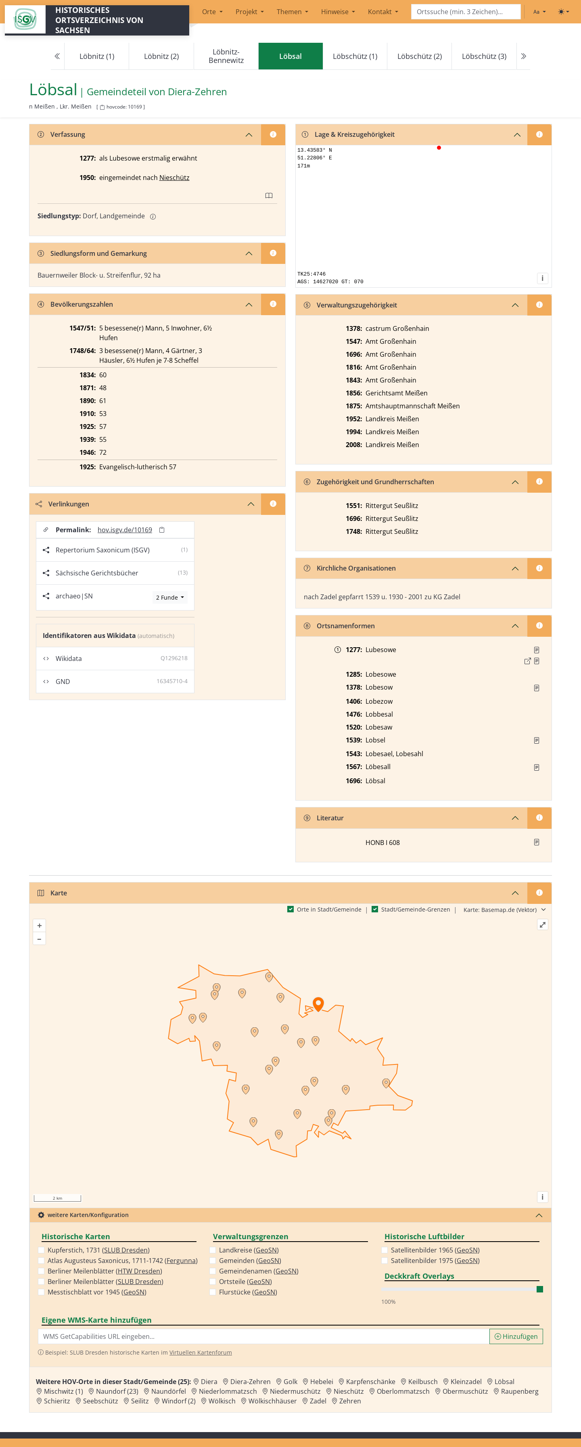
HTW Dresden (139, 1271)
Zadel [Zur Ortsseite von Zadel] (318, 1401)
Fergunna (181, 1260)
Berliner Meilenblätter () (105, 1271)
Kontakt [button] (380, 11)
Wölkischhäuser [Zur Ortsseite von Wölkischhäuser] (273, 1401)
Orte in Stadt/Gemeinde (329, 909)
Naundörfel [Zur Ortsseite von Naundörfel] (168, 1391)
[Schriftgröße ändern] (539, 11)
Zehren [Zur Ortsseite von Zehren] (350, 1401)
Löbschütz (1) (355, 56)
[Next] (523, 56)
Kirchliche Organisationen (350, 568)
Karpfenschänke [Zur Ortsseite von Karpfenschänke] (370, 1381)
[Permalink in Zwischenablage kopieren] (162, 529)
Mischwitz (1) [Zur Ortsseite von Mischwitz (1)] (63, 1391)
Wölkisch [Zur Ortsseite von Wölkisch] (222, 1401)
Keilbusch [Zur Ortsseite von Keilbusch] (423, 1381)
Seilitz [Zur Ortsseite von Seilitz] (140, 1401)
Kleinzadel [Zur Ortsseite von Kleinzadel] (466, 1381)
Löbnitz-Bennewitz (226, 56)
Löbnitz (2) (161, 56)
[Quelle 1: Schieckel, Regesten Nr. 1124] (536, 650)
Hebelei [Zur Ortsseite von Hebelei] (321, 1381)
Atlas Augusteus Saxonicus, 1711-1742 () (123, 1260)
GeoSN (133, 1292)
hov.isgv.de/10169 (125, 529)
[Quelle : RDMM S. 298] (536, 688)
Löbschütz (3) (484, 56)
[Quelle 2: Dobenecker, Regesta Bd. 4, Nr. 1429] (536, 661)
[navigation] (290, 56)
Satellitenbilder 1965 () (435, 1250)
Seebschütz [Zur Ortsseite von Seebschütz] (100, 1401)
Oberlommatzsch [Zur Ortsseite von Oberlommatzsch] (403, 1391)
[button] (536, 650)
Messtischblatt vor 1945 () (97, 1292)
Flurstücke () (248, 1292)
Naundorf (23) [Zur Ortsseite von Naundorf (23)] (117, 1391)
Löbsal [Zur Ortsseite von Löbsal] (504, 1381)
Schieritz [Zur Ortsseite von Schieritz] (57, 1401)
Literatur (324, 817)
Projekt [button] (247, 11)
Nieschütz (174, 177)
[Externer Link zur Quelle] (527, 661)
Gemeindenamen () (259, 1271)
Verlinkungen (62, 504)
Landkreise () (249, 1250)
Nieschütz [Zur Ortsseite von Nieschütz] (349, 1391)
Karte (52, 893)
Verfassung (61, 134)
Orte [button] (209, 11)
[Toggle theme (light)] (564, 11)
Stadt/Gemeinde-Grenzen (415, 909)
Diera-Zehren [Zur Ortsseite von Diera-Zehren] (250, 1381)
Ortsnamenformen (339, 625)
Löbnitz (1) (96, 56)
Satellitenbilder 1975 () (435, 1260)
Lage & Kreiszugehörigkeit (348, 134)
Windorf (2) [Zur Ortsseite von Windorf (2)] (179, 1401)
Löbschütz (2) (419, 56)
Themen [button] (290, 11)
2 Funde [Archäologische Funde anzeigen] (168, 597)
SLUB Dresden (126, 1250)
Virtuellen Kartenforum (200, 1352)
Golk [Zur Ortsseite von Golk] (290, 1381)
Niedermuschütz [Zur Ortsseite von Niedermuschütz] (295, 1391)
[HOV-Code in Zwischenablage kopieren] (102, 108)
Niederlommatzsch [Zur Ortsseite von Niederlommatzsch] (228, 1391)
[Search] (466, 12)
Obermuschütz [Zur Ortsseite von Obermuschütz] (465, 1391)
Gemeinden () (250, 1260)
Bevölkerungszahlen (75, 304)
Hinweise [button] (335, 11)
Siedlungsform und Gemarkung (92, 253)
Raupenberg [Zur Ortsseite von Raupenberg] (520, 1391)
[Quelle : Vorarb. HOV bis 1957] (536, 740)
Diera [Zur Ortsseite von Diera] (209, 1381)
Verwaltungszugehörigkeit (350, 305)
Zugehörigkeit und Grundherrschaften (369, 481)
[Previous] (58, 56)
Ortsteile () (245, 1281)
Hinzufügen (516, 1336)
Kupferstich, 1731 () (99, 1250)
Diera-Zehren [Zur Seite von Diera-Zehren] (197, 92)
